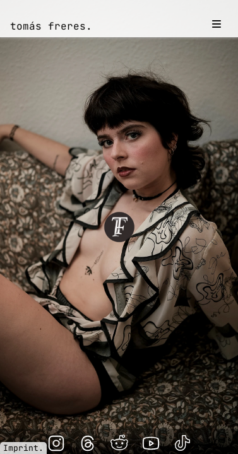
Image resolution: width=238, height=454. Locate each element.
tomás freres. (51, 26)
